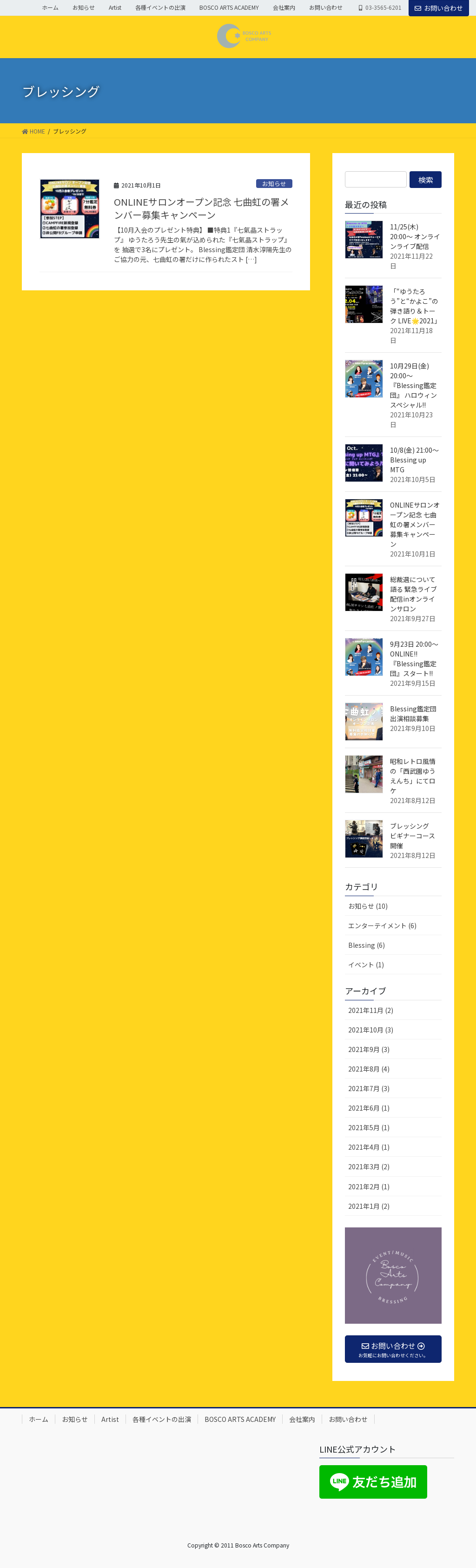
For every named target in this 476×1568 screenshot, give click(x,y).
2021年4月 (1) (369, 1147)
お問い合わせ (326, 7)
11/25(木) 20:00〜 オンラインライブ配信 (415, 236)
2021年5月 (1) (369, 1127)
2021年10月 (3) (370, 1029)
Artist (115, 7)
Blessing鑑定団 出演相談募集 (413, 713)
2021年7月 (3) (369, 1088)
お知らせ (84, 7)
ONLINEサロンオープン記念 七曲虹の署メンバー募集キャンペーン (201, 208)
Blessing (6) (366, 945)
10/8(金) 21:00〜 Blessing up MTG (414, 459)
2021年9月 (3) (369, 1049)
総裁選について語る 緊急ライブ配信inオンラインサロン (413, 594)
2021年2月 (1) (369, 1186)
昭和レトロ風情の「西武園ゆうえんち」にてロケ (413, 776)
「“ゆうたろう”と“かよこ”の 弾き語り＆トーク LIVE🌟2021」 (415, 306)
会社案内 (284, 7)
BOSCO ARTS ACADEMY (229, 7)
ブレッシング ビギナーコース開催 (413, 835)
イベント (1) (366, 964)
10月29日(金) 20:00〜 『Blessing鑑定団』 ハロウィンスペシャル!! (413, 385)
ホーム (50, 7)
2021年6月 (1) (369, 1107)
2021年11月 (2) (370, 1010)
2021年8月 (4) (369, 1068)
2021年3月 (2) (369, 1166)
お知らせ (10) (368, 906)
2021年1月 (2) (369, 1206)
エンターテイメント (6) (382, 925)
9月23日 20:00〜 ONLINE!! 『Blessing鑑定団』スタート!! (414, 658)
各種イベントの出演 (160, 7)
